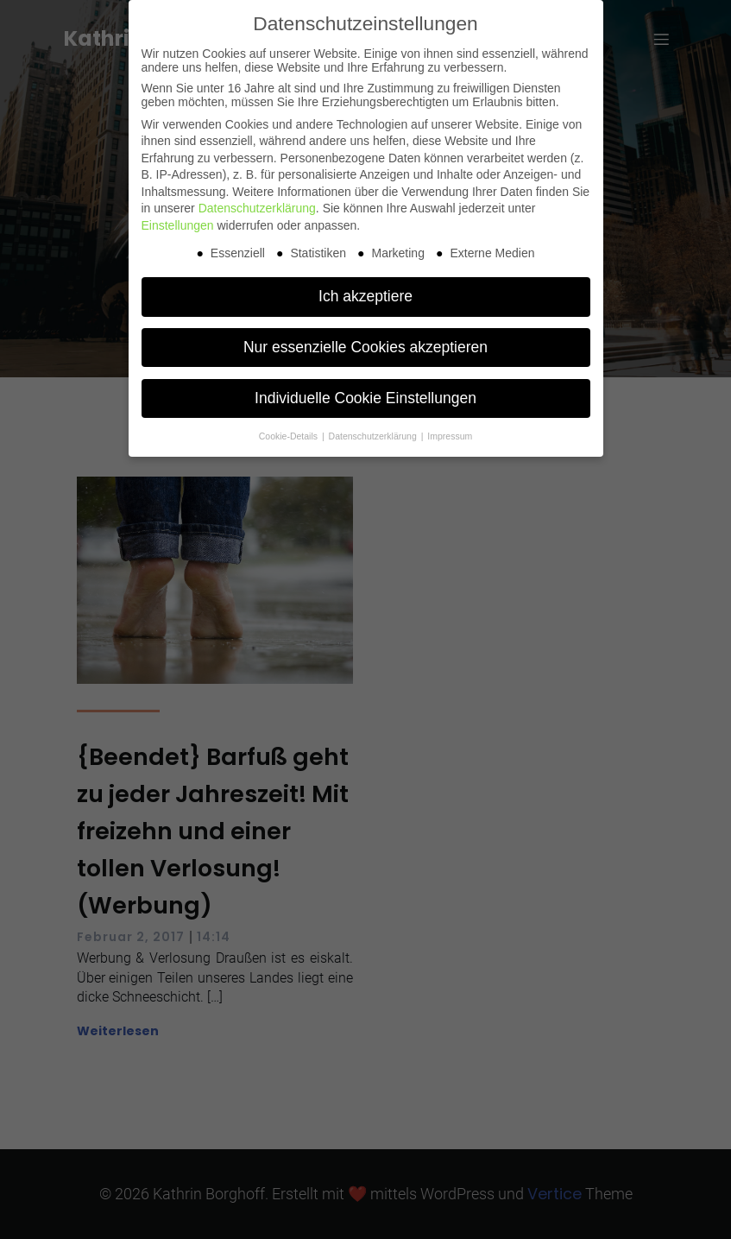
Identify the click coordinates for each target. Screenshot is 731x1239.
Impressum (449, 436)
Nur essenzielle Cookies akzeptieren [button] (365, 347)
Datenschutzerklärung (257, 208)
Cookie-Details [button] (289, 436)
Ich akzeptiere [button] (365, 296)
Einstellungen (178, 225)
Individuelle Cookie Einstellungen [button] (365, 398)
